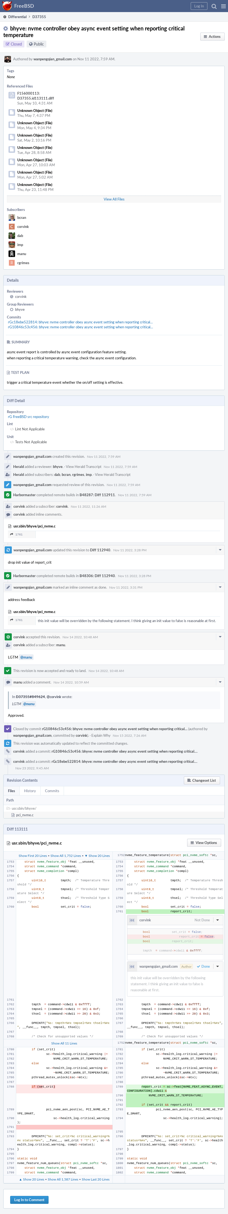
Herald (18, 466)
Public (39, 44)
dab (20, 235)
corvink (23, 226)
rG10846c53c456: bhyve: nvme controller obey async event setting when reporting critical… (80, 326)
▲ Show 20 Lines (31, 1179)
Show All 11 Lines (64, 1043)
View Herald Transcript (84, 466)
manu (21, 253)
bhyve (20, 309)
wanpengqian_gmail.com (52, 59)
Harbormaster (24, 494)
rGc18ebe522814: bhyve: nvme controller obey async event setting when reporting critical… (80, 322)
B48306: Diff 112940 (97, 575)
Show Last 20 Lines (95, 1179)
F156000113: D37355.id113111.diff (35, 96)
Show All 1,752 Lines (65, 855)
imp (20, 244)
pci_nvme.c (24, 814)
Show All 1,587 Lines (63, 1179)
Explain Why (101, 735)
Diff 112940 (100, 549)
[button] (223, 6)
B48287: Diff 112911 (97, 494)
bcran (21, 217)
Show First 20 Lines (33, 855)
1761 (16, 534)
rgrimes (23, 262)
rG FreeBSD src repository (28, 416)
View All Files (114, 199)
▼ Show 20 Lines (97, 855)
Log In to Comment (29, 1199)
